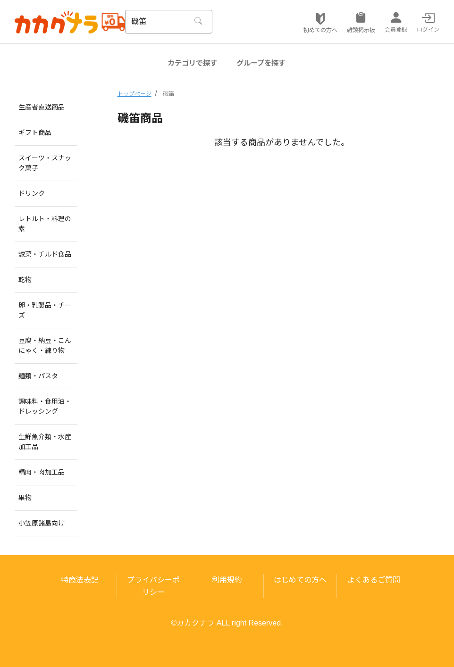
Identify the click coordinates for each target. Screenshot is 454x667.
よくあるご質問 (373, 580)
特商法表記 (80, 580)
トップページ (134, 94)
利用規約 (227, 580)
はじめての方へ (300, 580)
